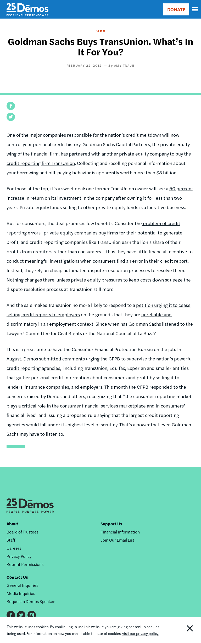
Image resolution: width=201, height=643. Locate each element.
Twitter (21, 615)
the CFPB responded (150, 386)
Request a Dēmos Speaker (31, 601)
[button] (11, 106)
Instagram (31, 615)
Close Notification (181, 630)
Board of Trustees (22, 532)
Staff (11, 540)
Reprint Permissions (25, 564)
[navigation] (195, 9)
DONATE (176, 9)
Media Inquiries (21, 593)
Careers (14, 548)
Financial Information (120, 532)
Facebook (11, 615)
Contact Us (17, 577)
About (12, 524)
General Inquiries (22, 585)
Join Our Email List (117, 540)
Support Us (111, 524)
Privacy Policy (19, 556)
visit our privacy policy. (140, 633)
